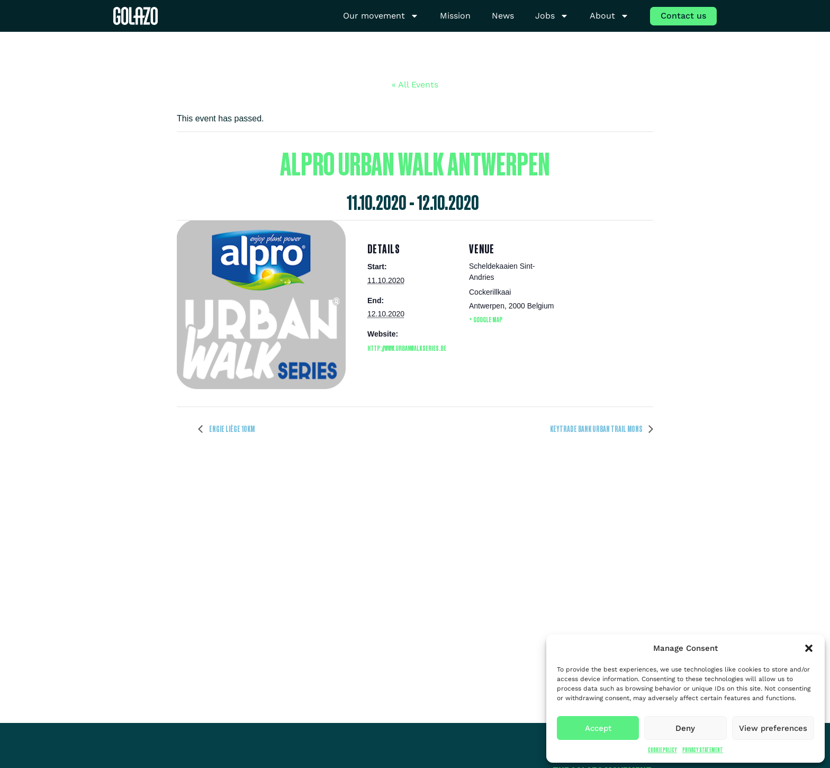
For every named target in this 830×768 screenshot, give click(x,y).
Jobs (552, 16)
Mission (455, 16)
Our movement (381, 16)
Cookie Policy (662, 750)
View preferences (773, 728)
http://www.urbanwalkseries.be (406, 348)
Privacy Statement (702, 750)
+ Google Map (485, 319)
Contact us (683, 16)
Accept (598, 728)
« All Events (415, 85)
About (609, 16)
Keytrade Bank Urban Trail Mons (596, 429)
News (503, 16)
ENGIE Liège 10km (231, 429)
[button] (809, 648)
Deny (685, 728)
